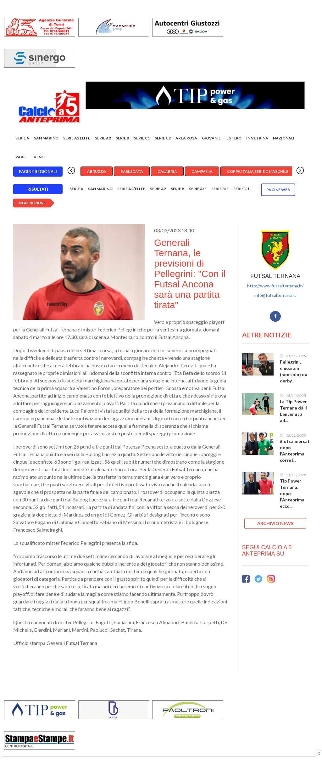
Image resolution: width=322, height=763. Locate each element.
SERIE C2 (163, 138)
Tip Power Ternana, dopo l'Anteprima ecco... (292, 493)
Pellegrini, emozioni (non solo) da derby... (293, 371)
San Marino (46, 138)
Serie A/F (198, 188)
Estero (234, 138)
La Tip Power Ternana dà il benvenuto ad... (293, 411)
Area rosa (186, 138)
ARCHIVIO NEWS (275, 523)
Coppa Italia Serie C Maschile (257, 171)
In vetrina (257, 138)
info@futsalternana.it (275, 295)
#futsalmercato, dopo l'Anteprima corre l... (297, 450)
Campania (202, 171)
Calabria (167, 171)
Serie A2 (103, 138)
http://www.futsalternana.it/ (275, 285)
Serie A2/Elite (131, 188)
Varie (21, 157)
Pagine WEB (278, 189)
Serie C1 (142, 138)
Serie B (122, 138)
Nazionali (283, 138)
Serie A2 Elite (76, 138)
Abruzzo (96, 171)
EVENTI (38, 157)
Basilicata (131, 171)
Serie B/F (220, 188)
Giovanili (212, 138)
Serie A (22, 138)
